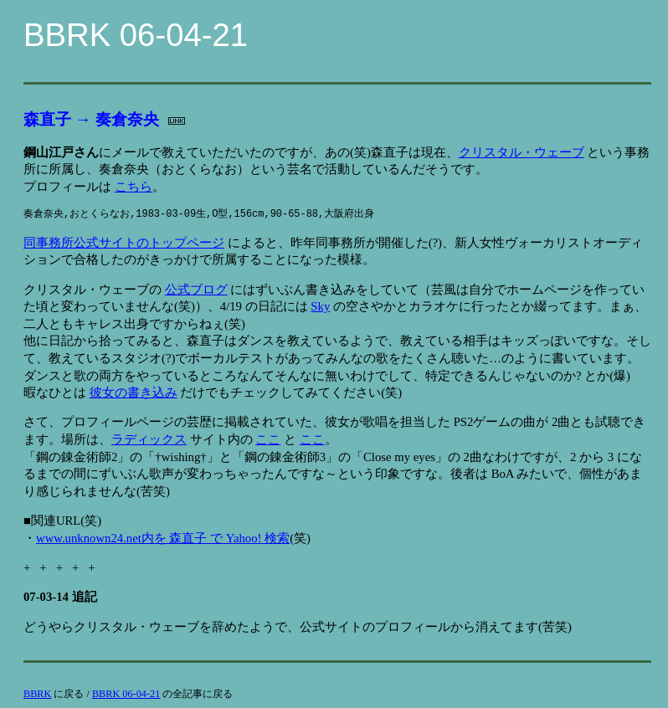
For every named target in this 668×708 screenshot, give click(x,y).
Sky (320, 306)
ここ (267, 439)
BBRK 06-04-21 (126, 694)
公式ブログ (196, 289)
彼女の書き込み (133, 392)
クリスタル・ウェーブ (521, 152)
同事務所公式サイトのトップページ (123, 242)
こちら (133, 186)
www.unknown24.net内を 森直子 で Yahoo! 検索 (163, 538)
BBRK (37, 694)
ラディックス (149, 439)
